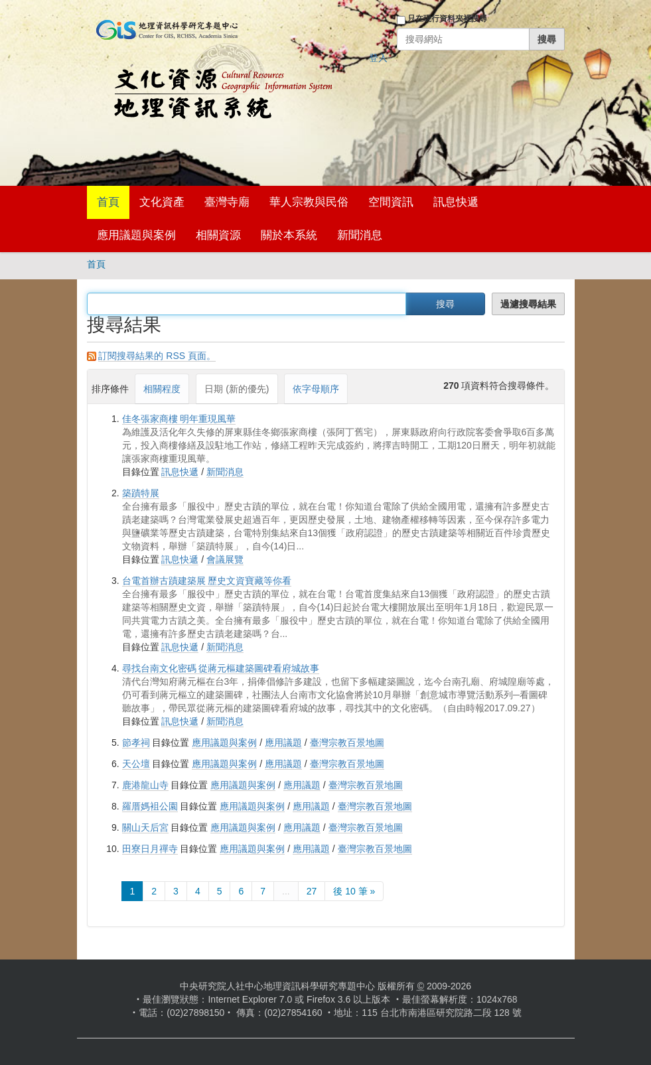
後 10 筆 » (354, 891)
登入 (378, 57)
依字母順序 (316, 389)
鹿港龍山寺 (145, 785)
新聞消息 (359, 235)
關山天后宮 (145, 827)
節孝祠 (136, 742)
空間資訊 (390, 202)
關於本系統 (289, 235)
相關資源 (218, 235)
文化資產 (161, 202)
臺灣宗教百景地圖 (347, 742)
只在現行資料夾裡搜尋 (447, 18)
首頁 (108, 202)
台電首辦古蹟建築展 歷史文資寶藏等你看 (207, 580)
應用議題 (283, 742)
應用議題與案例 (136, 235)
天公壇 (136, 763)
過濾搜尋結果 (528, 304)
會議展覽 (225, 559)
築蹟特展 (140, 493)
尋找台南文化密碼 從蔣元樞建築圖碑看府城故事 (221, 668)
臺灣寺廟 (227, 202)
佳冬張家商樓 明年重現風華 (179, 418)
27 (312, 891)
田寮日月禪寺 (150, 848)
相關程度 (162, 389)
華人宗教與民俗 (308, 202)
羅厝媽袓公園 (150, 806)
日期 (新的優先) (236, 389)
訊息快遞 (455, 202)
